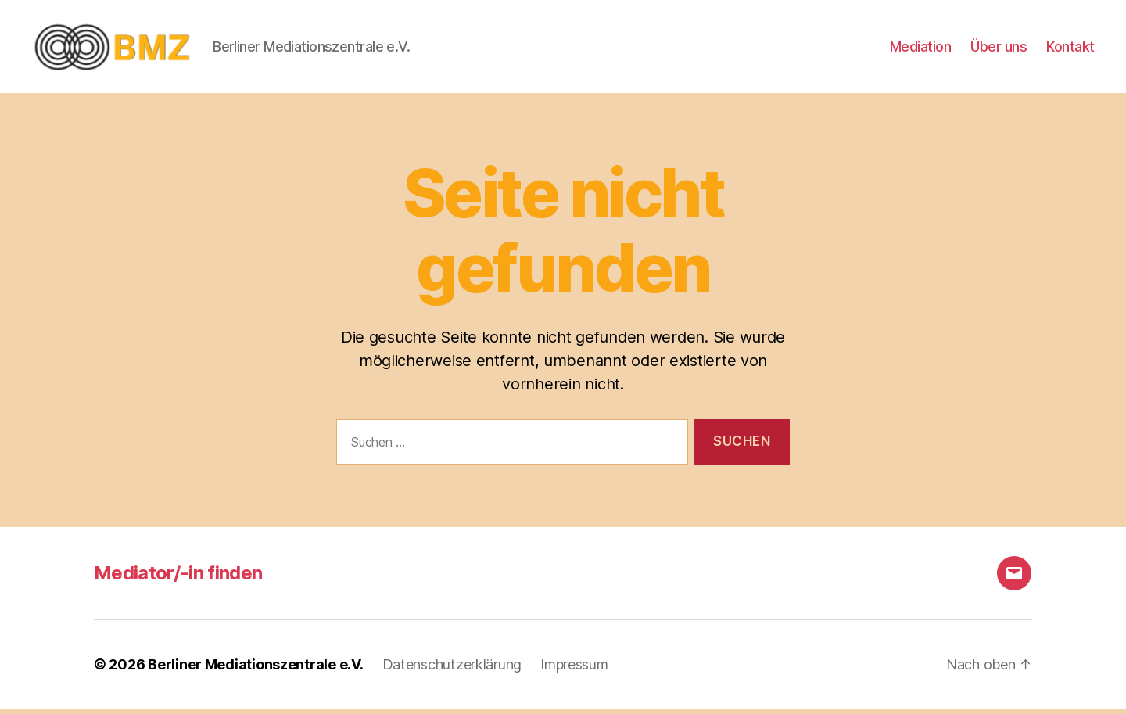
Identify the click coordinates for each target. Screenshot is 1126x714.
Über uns (998, 49)
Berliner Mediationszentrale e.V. (255, 670)
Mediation (921, 49)
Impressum (574, 670)
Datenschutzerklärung (452, 670)
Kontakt (1070, 49)
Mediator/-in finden (178, 578)
